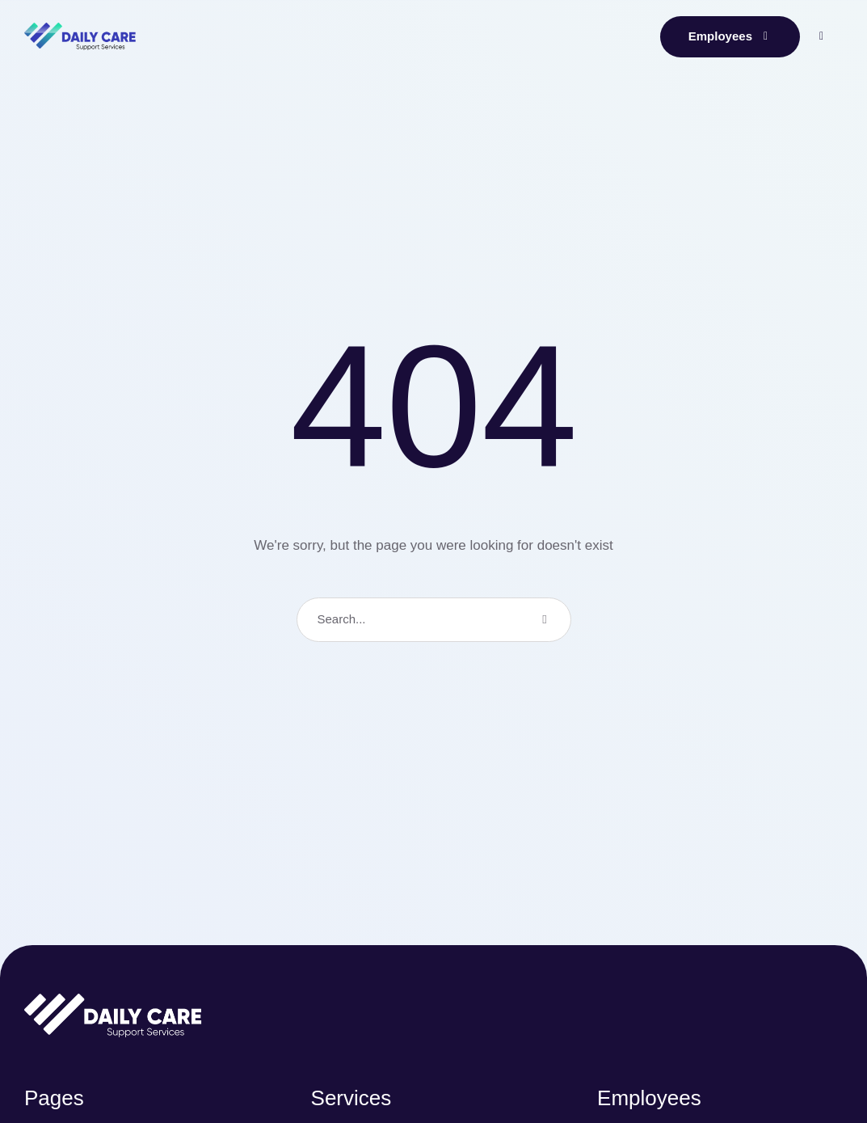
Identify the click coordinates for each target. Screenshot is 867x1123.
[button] (730, 36)
